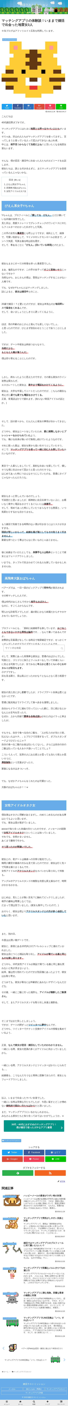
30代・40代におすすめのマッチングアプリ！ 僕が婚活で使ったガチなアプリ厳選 (33, 1126)
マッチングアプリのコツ (12, 1140)
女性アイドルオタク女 (16, 191)
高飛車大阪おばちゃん (16, 188)
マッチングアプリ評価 (34, 1393)
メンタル (12, 1389)
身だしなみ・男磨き (34, 1389)
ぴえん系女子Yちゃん (16, 184)
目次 (11, 180)
